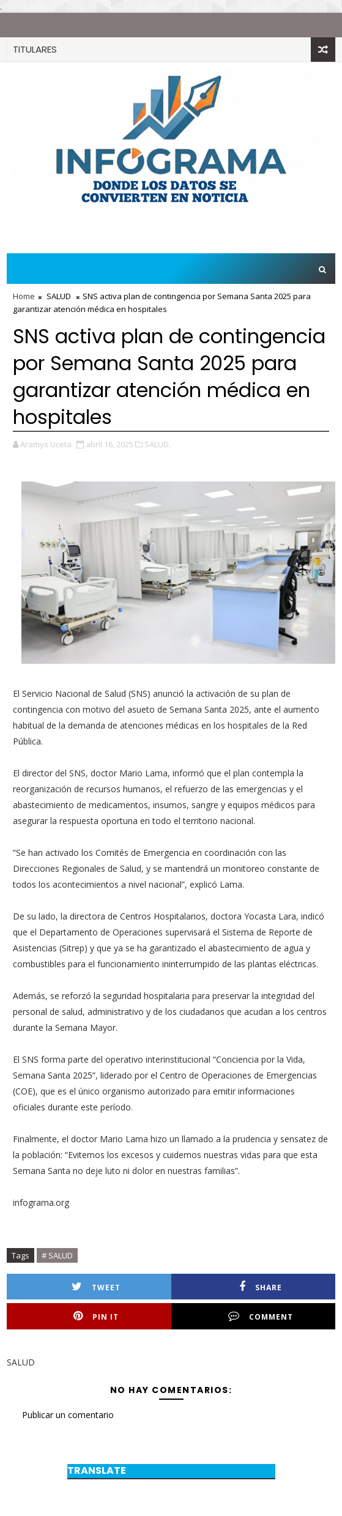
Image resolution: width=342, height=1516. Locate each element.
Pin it (96, 1316)
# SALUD (57, 1255)
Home (24, 296)
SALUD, (157, 444)
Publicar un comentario (68, 1415)
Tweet (96, 1287)
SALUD (58, 296)
